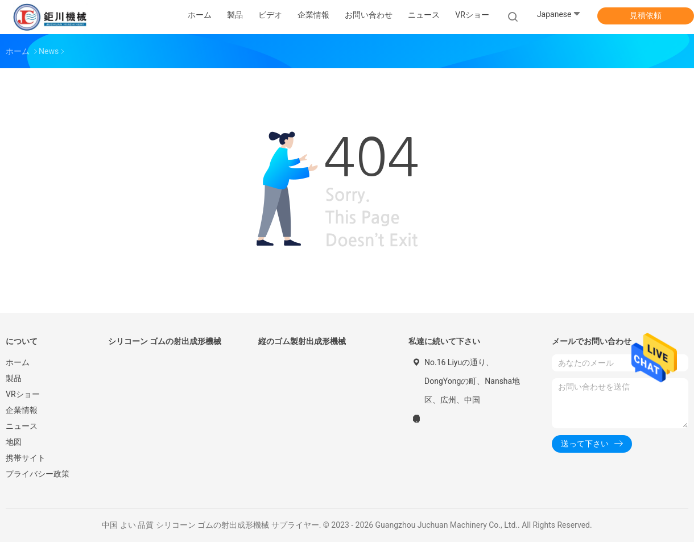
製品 (14, 378)
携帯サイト (26, 457)
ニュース (22, 426)
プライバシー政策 (37, 473)
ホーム (18, 362)
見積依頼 (646, 15)
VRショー (472, 14)
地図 (14, 441)
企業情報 (22, 410)
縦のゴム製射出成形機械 (302, 341)
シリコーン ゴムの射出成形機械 (164, 341)
